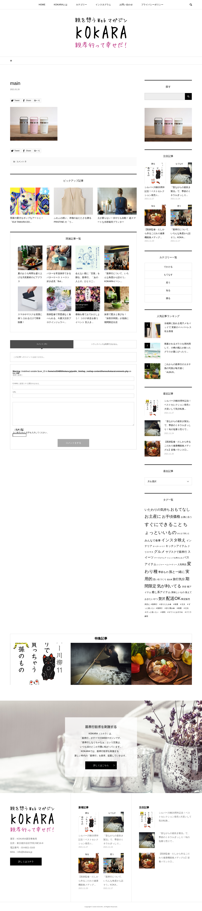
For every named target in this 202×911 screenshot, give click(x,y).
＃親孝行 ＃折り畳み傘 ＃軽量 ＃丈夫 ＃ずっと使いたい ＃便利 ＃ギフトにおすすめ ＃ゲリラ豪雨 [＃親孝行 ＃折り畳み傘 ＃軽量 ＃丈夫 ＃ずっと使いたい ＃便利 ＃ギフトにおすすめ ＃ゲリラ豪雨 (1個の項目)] (168, 612)
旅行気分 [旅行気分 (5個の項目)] (179, 579)
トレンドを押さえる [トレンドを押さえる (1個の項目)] (175, 558)
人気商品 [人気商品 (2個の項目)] (182, 564)
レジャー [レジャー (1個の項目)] (160, 564)
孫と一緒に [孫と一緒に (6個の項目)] (177, 572)
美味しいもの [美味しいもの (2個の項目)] (177, 592)
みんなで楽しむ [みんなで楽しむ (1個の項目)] (183, 533)
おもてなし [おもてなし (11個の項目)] (180, 509)
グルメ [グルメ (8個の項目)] (159, 552)
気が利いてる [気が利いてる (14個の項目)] (169, 586)
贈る (168, 298)
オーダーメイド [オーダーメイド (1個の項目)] (159, 546)
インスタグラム (103, 4)
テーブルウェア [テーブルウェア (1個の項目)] (160, 558)
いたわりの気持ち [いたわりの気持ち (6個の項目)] (157, 509)
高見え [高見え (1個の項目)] (147, 604)
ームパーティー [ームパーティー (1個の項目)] (171, 564)
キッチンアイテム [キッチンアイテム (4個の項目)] (176, 546)
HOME (42, 4)
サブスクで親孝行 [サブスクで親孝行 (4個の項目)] (176, 551)
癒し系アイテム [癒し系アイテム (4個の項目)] (161, 592)
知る (168, 290)
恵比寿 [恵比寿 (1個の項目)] (169, 579)
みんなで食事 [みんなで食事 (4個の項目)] (153, 540)
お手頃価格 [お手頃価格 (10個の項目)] (171, 516)
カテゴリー (81, 4)
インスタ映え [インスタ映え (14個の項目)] (173, 540)
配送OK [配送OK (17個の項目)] (173, 598)
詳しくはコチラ (26, 861)
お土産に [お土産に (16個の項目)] (153, 516)
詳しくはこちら (101, 765)
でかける (168, 267)
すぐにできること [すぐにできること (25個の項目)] (163, 524)
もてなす (168, 274)
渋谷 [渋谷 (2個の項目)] (184, 586)
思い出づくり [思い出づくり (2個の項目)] (159, 579)
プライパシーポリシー (152, 4)
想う (168, 282)
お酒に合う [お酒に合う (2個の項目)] (186, 517)
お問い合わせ (126, 4)
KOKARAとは (60, 4)
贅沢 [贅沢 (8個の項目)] (161, 599)
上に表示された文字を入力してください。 (31, 432)
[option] (40, 664)
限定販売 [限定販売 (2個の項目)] (185, 599)
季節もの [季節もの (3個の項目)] (163, 572)
